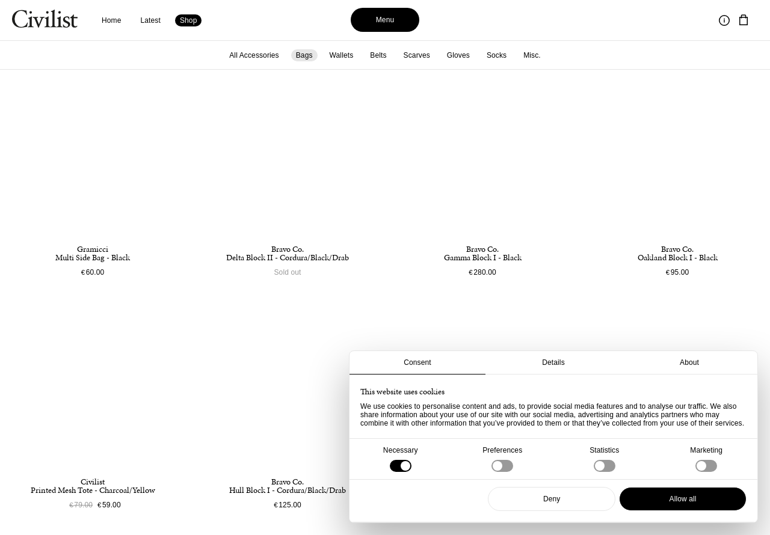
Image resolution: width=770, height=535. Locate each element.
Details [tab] (553, 362)
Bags (304, 55)
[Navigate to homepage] (45, 20)
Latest (151, 20)
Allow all (683, 499)
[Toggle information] (724, 20)
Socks (497, 55)
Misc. (532, 55)
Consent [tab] (417, 362)
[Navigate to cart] (743, 20)
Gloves (458, 55)
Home (112, 20)
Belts (378, 55)
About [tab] (689, 362)
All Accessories (254, 55)
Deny (552, 499)
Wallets (342, 55)
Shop (188, 20)
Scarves (417, 55)
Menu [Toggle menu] (385, 20)
